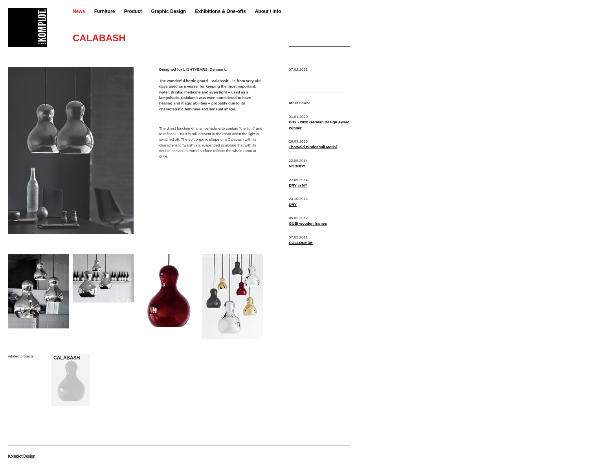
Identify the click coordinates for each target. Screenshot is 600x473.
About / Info (268, 11)
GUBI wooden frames (308, 223)
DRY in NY (298, 185)
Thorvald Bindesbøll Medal (313, 147)
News (79, 11)
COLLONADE (301, 242)
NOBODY (297, 166)
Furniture (104, 11)
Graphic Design (168, 11)
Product (133, 11)
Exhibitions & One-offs (220, 11)
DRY (293, 204)
